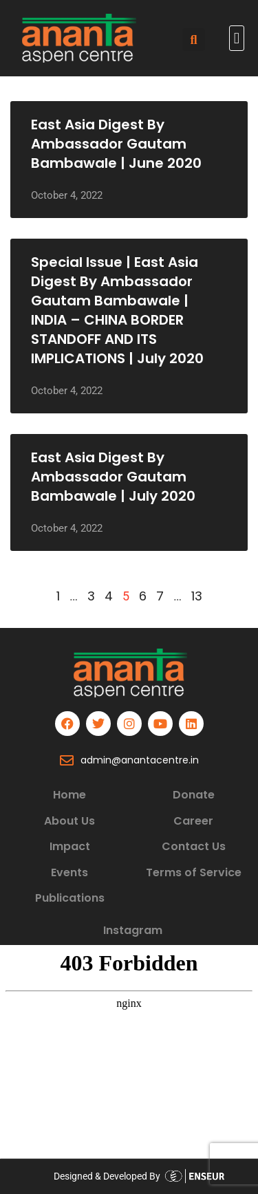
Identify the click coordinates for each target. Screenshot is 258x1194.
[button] (236, 38)
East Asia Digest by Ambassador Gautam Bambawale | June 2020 (116, 144)
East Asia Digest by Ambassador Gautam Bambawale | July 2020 (113, 477)
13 (196, 596)
